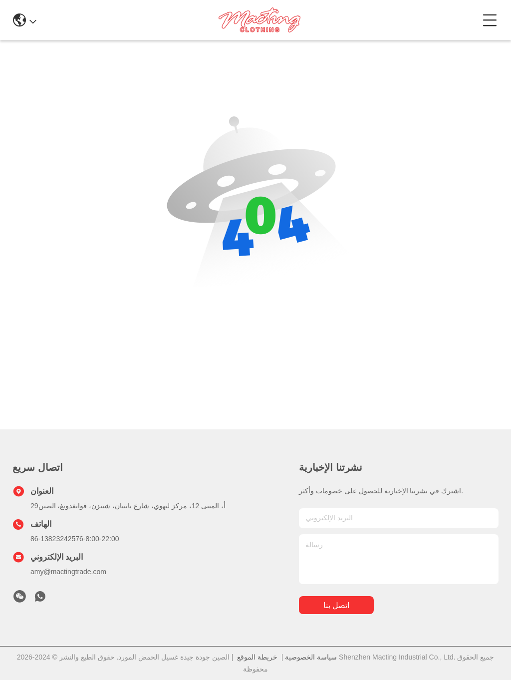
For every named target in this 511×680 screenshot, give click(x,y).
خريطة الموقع (257, 657)
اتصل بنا (336, 605)
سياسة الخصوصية (311, 657)
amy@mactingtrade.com (68, 572)
